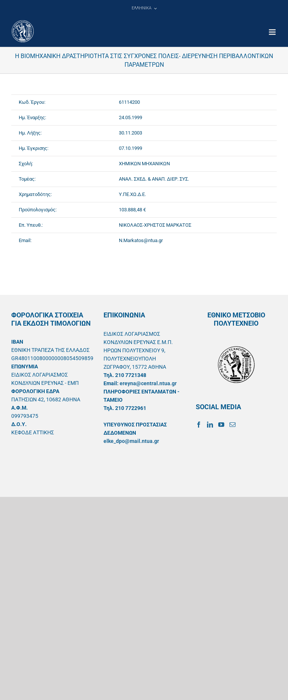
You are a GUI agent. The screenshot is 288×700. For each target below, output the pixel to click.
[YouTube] (221, 425)
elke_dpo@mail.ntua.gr (131, 441)
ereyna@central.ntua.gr (148, 383)
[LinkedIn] (210, 425)
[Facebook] (199, 425)
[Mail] (233, 425)
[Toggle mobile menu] (273, 32)
